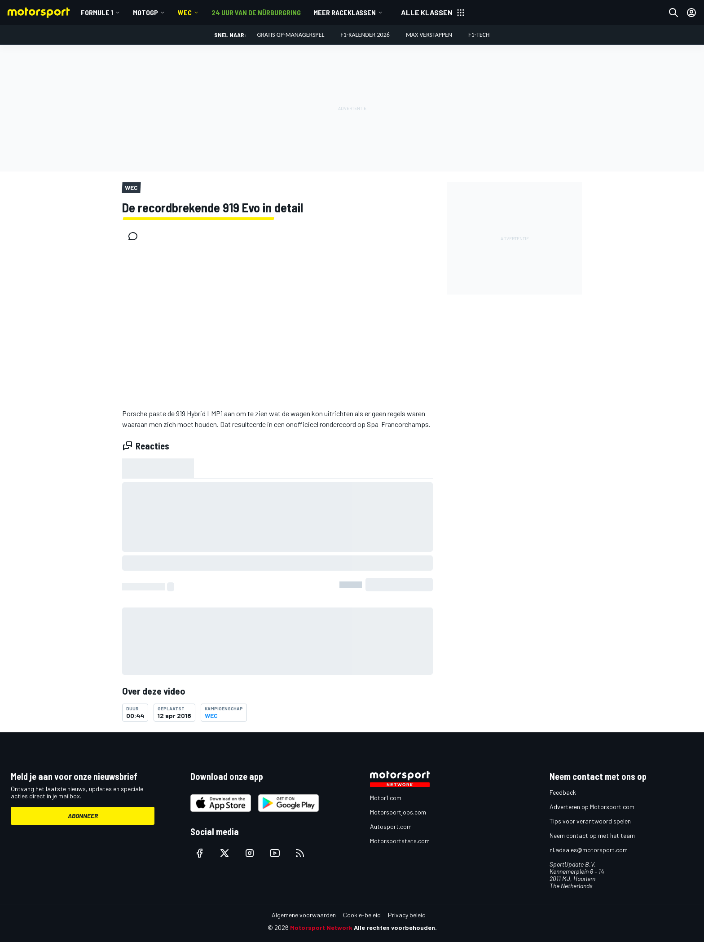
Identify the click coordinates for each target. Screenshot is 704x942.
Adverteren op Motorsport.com (592, 806)
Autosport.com (391, 826)
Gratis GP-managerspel (290, 35)
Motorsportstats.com (400, 841)
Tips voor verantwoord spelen (590, 821)
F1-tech (479, 35)
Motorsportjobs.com (398, 812)
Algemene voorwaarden (304, 915)
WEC (185, 12)
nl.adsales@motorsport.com (589, 850)
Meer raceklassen (344, 12)
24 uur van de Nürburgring (256, 12)
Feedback (563, 792)
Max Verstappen (429, 35)
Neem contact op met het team (592, 835)
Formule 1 (97, 12)
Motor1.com (385, 797)
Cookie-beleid (362, 915)
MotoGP (145, 12)
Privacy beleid (407, 915)
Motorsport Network (321, 927)
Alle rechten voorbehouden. (395, 927)
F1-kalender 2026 (365, 35)
